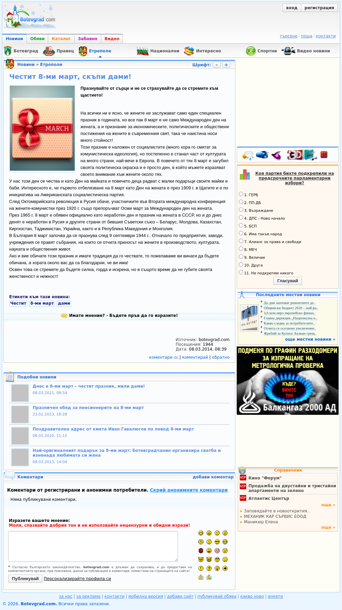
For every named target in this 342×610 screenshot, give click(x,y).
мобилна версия (145, 596)
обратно (221, 357)
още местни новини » (310, 339)
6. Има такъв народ (260, 233)
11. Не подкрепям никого (266, 272)
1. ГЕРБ (248, 194)
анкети (275, 596)
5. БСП (248, 225)
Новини (14, 38)
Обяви (37, 38)
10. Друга (251, 265)
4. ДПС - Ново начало (262, 218)
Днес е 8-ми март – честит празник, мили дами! (89, 386)
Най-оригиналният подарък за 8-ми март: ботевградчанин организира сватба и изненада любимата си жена (127, 453)
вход (292, 7)
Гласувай (287, 280)
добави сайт (180, 596)
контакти (326, 36)
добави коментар (213, 477)
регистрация (319, 7)
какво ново (252, 596)
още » (328, 505)
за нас (65, 596)
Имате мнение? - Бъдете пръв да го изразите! (119, 315)
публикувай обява (216, 596)
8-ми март (42, 303)
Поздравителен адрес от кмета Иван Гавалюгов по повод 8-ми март (113, 429)
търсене (289, 36)
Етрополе (51, 64)
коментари (164, 357)
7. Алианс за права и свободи (270, 241)
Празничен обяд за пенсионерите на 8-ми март (88, 407)
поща (306, 36)
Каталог (61, 38)
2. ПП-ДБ (250, 202)
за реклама (88, 596)
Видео (112, 38)
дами (64, 303)
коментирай (195, 357)
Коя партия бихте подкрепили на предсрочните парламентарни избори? (294, 178)
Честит (18, 303)
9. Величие (252, 257)
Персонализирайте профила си (77, 578)
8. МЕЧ (248, 249)
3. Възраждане (256, 210)
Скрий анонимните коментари (189, 490)
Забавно (87, 38)
